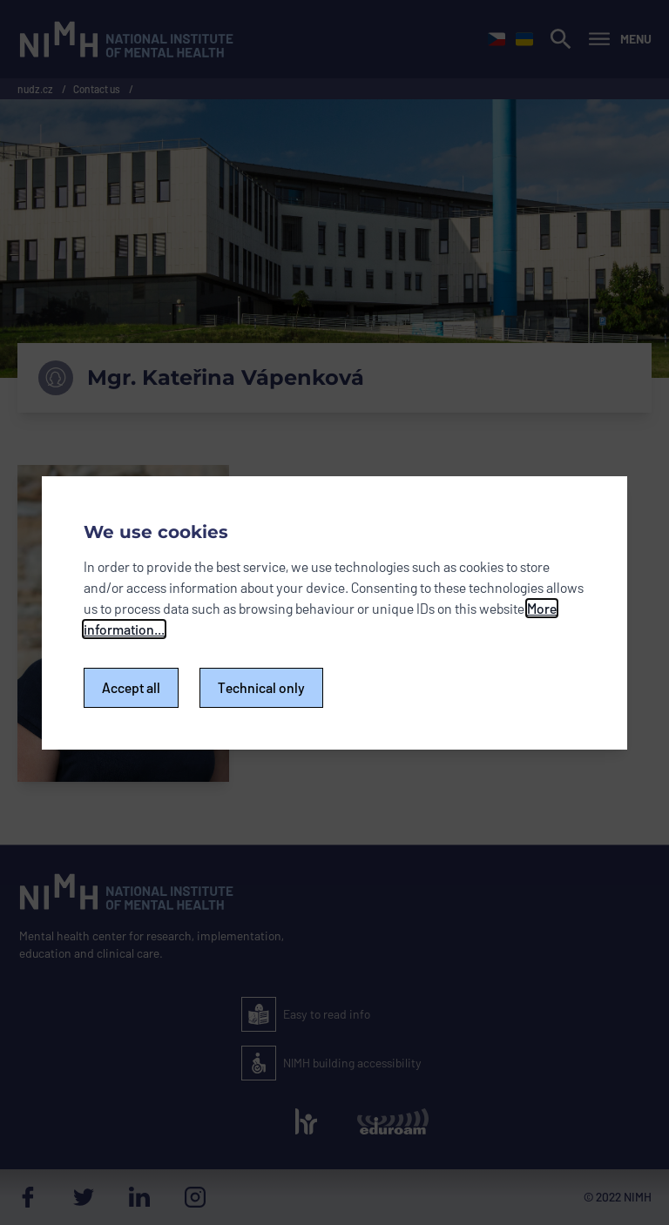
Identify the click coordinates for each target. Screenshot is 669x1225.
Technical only (261, 687)
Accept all (131, 687)
